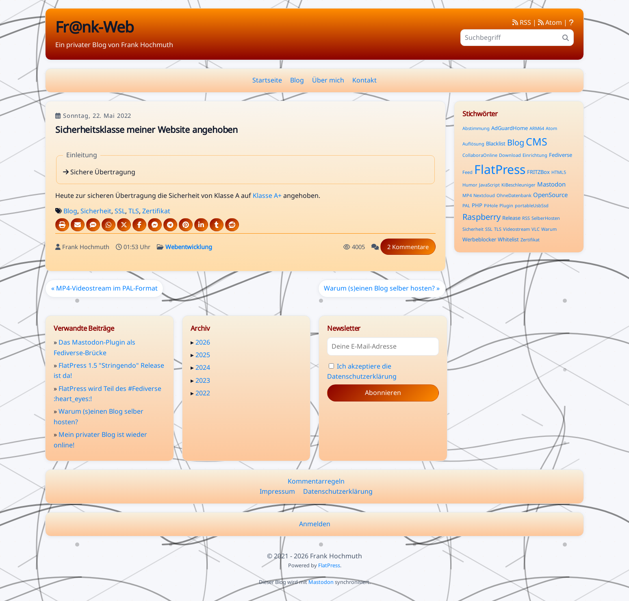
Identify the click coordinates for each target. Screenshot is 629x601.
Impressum (277, 491)
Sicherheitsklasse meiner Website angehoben (146, 129)
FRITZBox (538, 172)
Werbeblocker (479, 239)
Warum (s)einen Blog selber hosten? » (382, 288)
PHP (477, 205)
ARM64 (536, 128)
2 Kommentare (408, 247)
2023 (202, 380)
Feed (467, 172)
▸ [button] (193, 342)
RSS (521, 22)
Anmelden (314, 523)
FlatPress (499, 169)
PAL (466, 205)
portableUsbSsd (532, 205)
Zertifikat (156, 210)
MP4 (467, 195)
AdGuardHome (509, 128)
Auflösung (473, 144)
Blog (297, 80)
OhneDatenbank (514, 195)
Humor (469, 185)
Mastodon (551, 184)
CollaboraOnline (479, 155)
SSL (120, 210)
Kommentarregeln (316, 481)
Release (511, 217)
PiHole (491, 205)
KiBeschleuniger (518, 185)
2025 (202, 354)
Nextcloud (484, 195)
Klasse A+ (267, 195)
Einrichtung (535, 155)
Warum (549, 229)
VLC (535, 229)
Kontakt (364, 80)
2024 (202, 367)
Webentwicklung (188, 247)
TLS (133, 210)
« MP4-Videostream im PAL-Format (104, 288)
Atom (550, 22)
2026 (202, 342)
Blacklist (495, 143)
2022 (202, 392)
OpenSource (550, 195)
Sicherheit (95, 210)
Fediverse (560, 154)
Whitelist (508, 239)
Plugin (506, 205)
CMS (536, 141)
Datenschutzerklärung (338, 491)
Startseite (267, 80)
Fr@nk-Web (94, 26)
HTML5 (558, 172)
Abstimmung (476, 128)
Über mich (328, 80)
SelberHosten (545, 218)
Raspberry (481, 216)
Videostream (516, 229)
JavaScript (489, 185)
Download (510, 155)
